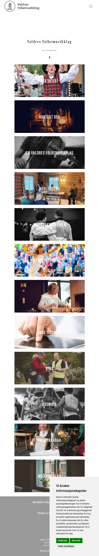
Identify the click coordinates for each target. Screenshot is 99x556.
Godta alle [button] (62, 540)
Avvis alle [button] (76, 540)
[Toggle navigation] (91, 6)
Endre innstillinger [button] (66, 546)
